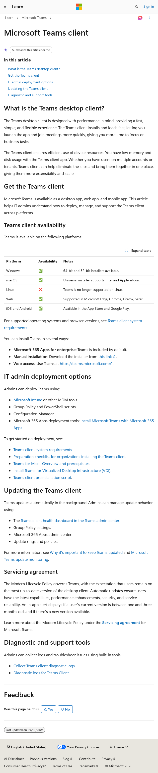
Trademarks (86, 766)
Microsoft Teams (34, 17)
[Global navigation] (5, 6)
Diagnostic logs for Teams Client (41, 672)
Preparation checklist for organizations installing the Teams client (69, 456)
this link (105, 356)
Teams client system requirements (42, 449)
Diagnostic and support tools (30, 95)
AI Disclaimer (14, 758)
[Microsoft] (79, 6)
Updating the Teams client (28, 88)
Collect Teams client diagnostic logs (44, 665)
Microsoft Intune (27, 399)
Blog (66, 758)
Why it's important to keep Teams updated (86, 552)
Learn (9, 17)
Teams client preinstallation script (42, 477)
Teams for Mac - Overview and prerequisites (51, 463)
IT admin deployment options (30, 82)
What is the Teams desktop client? (34, 68)
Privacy (106, 758)
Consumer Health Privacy (23, 766)
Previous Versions (43, 758)
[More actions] (149, 18)
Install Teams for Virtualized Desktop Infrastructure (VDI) (61, 470)
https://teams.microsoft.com (84, 363)
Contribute (87, 758)
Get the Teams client (23, 75)
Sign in (149, 6)
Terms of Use (62, 766)
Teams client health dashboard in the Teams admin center (70, 520)
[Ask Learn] (140, 18)
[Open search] (137, 6)
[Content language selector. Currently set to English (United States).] (27, 747)
